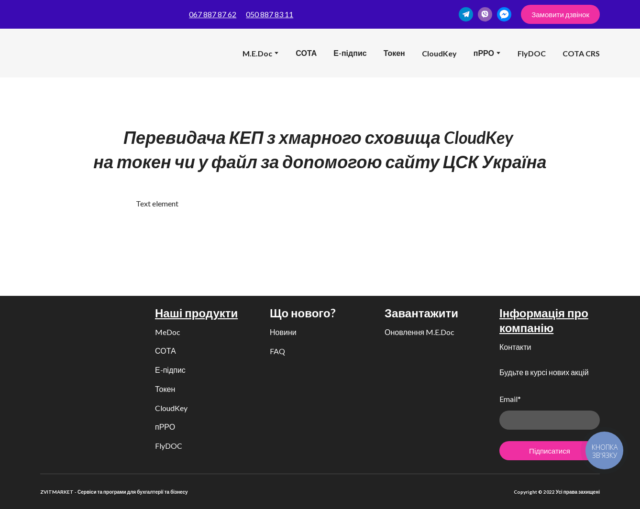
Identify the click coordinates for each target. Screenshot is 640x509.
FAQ (277, 351)
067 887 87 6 (210, 14)
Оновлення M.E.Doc (419, 331)
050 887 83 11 (269, 14)
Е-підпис (349, 52)
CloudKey (439, 53)
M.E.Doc (257, 53)
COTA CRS (581, 53)
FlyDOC (532, 53)
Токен (394, 52)
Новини (283, 331)
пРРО (165, 426)
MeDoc (167, 331)
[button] (466, 14)
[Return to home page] (55, 53)
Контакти (515, 346)
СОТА (306, 52)
